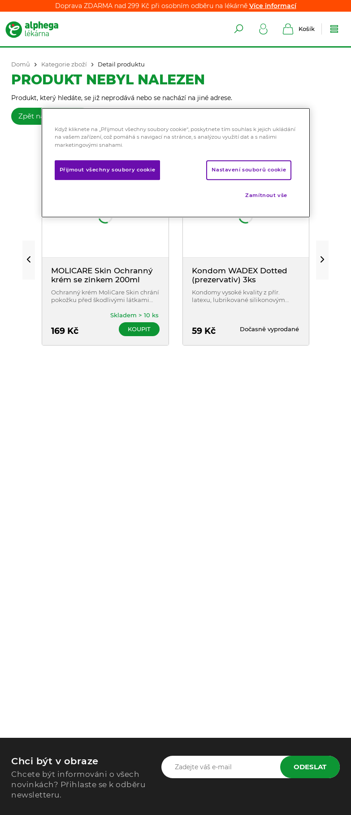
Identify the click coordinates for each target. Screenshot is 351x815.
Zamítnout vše (266, 195)
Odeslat (310, 766)
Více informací (272, 6)
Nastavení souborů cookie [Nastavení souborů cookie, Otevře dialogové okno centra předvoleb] (249, 170)
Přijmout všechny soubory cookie (108, 170)
